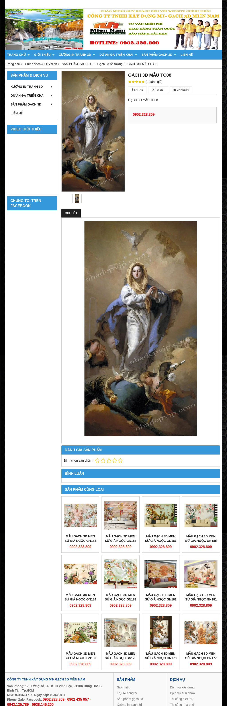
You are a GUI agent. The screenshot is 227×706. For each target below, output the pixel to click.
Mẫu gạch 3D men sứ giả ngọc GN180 (80, 656)
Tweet (158, 89)
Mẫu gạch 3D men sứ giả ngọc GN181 (201, 597)
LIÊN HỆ (187, 54)
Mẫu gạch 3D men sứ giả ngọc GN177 (201, 656)
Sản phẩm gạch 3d (130, 699)
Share (137, 89)
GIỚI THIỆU (44, 54)
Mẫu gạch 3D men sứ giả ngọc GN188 (80, 538)
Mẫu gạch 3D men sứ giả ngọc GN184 (80, 597)
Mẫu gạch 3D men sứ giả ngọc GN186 (160, 538)
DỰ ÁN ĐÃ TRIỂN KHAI (118, 54)
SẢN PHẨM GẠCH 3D (159, 54)
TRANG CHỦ (18, 54)
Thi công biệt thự (181, 699)
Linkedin (181, 89)
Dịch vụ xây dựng (182, 687)
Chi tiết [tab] (71, 213)
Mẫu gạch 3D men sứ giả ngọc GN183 (120, 597)
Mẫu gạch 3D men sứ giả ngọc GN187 (120, 538)
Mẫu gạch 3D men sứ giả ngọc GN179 (120, 656)
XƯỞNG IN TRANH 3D (77, 54)
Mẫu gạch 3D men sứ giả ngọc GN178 (160, 656)
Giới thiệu (123, 687)
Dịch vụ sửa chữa (182, 693)
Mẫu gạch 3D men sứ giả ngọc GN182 (160, 597)
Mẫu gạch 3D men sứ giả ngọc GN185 (201, 538)
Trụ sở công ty (127, 693)
